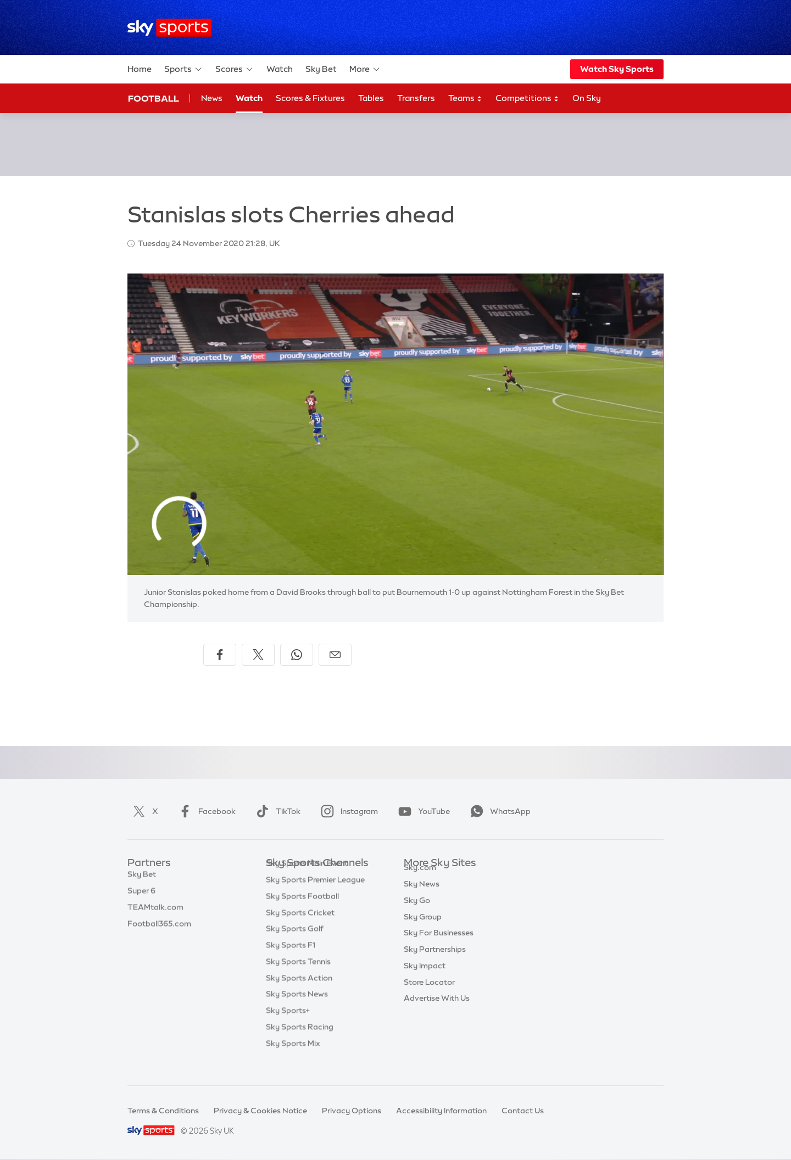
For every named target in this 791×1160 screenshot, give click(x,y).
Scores (234, 69)
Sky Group (423, 929)
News (211, 98)
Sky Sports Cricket (300, 929)
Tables (371, 98)
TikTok (276, 811)
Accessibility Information (441, 1110)
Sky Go (417, 913)
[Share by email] (335, 655)
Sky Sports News (297, 1010)
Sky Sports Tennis (298, 978)
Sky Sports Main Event (307, 880)
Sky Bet (321, 69)
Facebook (205, 811)
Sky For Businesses (439, 945)
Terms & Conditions (163, 1110)
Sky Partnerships (435, 962)
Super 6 (141, 896)
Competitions (527, 98)
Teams (465, 98)
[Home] (169, 28)
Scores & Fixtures (310, 98)
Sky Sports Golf (295, 945)
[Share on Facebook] (219, 655)
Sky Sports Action (299, 995)
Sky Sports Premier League (315, 896)
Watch (279, 69)
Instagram (347, 811)
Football (153, 98)
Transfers (416, 98)
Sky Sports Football (302, 913)
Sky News (421, 896)
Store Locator (429, 995)
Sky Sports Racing (299, 1043)
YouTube (422, 811)
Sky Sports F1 (290, 962)
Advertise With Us (437, 1010)
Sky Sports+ (288, 1027)
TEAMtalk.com (155, 913)
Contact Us (523, 1110)
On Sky (586, 98)
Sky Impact (424, 978)
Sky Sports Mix (293, 1060)
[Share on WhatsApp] (296, 655)
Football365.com (159, 929)
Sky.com (420, 880)
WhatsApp (498, 811)
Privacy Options (351, 1110)
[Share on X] (258, 655)
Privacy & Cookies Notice (260, 1110)
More (365, 69)
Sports (183, 69)
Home (139, 69)
